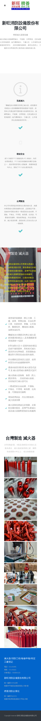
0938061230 (16, 672)
